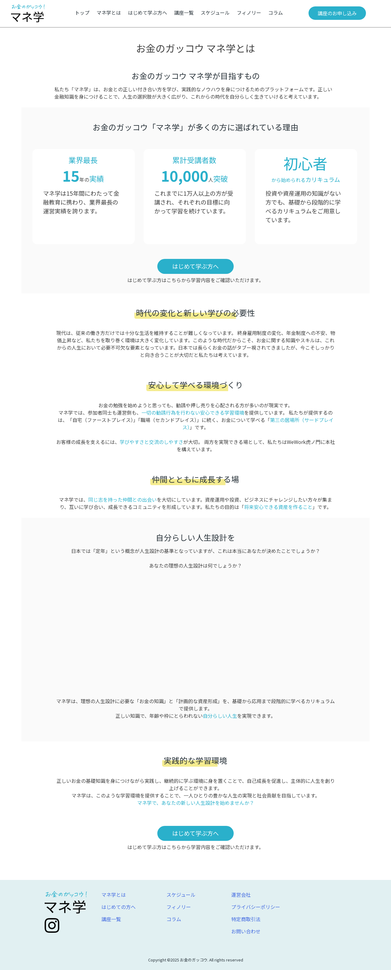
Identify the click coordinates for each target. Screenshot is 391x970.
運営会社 (241, 894)
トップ (82, 12)
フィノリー (249, 12)
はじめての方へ (118, 906)
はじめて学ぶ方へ (147, 12)
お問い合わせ (246, 931)
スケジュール (215, 12)
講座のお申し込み (337, 13)
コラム (275, 12)
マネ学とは (109, 12)
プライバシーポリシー (255, 906)
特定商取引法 (246, 919)
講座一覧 (184, 12)
